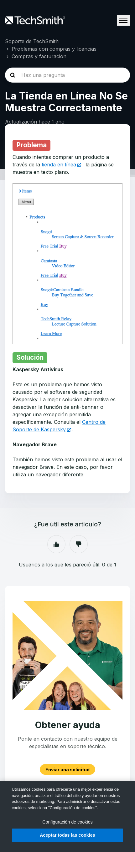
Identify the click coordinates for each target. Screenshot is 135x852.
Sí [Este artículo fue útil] (56, 544)
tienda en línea (59, 164)
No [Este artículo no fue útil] (79, 544)
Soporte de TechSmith (32, 41)
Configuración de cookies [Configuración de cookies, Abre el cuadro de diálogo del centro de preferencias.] (67, 821)
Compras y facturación (39, 56)
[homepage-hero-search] (67, 75)
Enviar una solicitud (67, 769)
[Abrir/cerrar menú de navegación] (123, 20)
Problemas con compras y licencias (54, 49)
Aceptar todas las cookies (67, 835)
